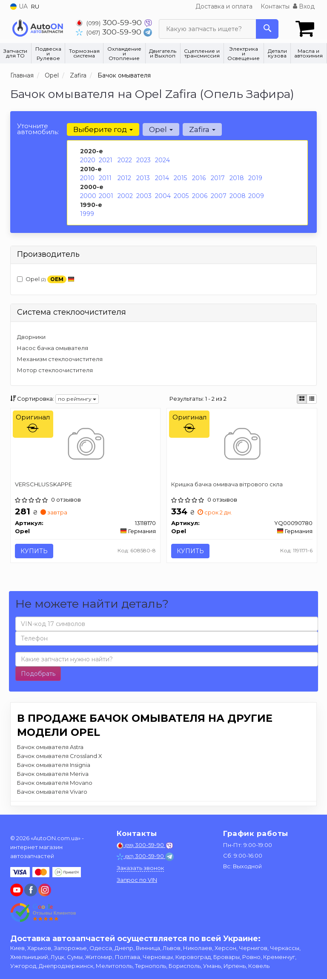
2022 (125, 160)
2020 (87, 160)
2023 (143, 160)
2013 (143, 178)
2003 (144, 196)
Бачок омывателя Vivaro (52, 791)
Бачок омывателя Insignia (53, 764)
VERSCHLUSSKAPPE (43, 484)
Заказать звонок (140, 867)
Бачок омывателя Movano (54, 782)
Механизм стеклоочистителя (60, 359)
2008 (237, 196)
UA (19, 6)
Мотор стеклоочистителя (55, 370)
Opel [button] (161, 129)
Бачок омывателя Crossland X (59, 755)
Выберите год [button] (103, 129)
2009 (256, 196)
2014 (162, 178)
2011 (105, 178)
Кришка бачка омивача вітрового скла (227, 484)
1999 (87, 214)
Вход (304, 6)
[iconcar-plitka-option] (302, 399)
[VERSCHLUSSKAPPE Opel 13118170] (85, 445)
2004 (163, 196)
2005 (181, 196)
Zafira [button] (202, 129)
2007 (219, 196)
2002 (125, 196)
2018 (236, 178)
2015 (180, 178)
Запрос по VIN (137, 879)
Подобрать (38, 674)
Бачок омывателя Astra (50, 747)
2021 (105, 160)
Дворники (31, 336)
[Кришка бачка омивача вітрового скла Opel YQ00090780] (241, 445)
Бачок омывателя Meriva (53, 773)
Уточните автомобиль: (38, 129)
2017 (218, 178)
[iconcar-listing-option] (312, 399)
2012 (124, 178)
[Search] (267, 29)
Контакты (275, 6)
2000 (88, 196)
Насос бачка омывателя (52, 348)
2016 (199, 178)
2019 (255, 178)
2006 (199, 196)
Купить (34, 551)
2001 (106, 196)
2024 (162, 160)
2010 (87, 178)
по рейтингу (77, 399)
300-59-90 (110, 22)
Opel (46, 280)
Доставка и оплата (223, 6)
